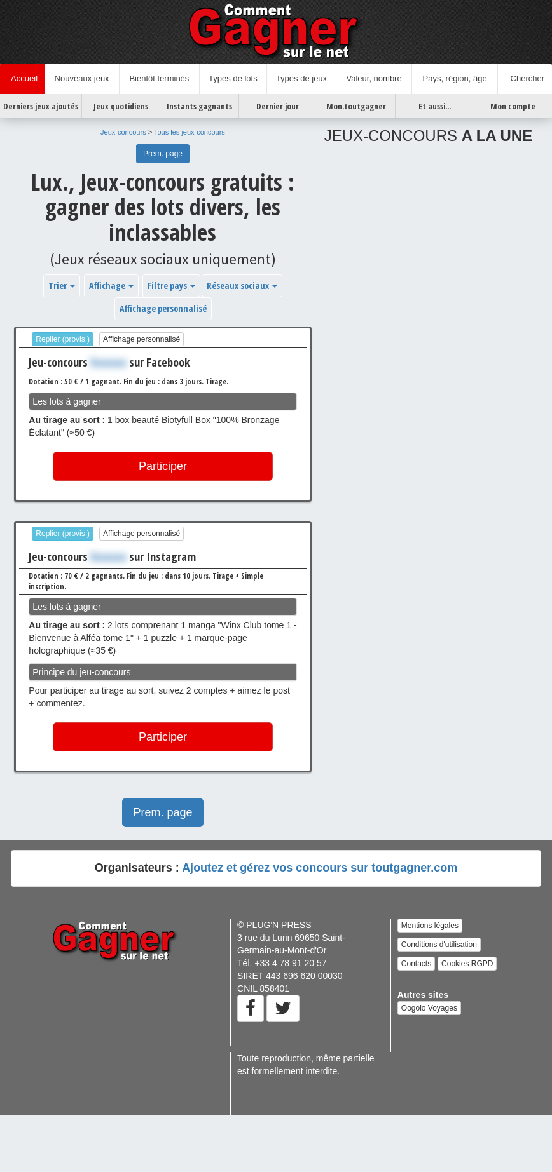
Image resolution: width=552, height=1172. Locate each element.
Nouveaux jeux (82, 78)
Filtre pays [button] (171, 286)
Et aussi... (434, 106)
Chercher (525, 78)
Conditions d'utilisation (439, 944)
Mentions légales (430, 925)
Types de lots (233, 78)
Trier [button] (61, 286)
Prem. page (163, 153)
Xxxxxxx (108, 362)
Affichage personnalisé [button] (163, 308)
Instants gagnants (199, 106)
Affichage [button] (111, 286)
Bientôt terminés (159, 78)
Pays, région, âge (454, 78)
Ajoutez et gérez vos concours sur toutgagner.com (319, 867)
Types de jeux (301, 78)
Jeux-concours (123, 132)
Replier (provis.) (63, 339)
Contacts (416, 963)
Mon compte (512, 106)
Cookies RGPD (467, 963)
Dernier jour (277, 106)
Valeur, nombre (373, 78)
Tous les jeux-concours (189, 132)
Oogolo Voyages (429, 1008)
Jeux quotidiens (120, 106)
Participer (163, 466)
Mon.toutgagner (356, 106)
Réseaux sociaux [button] (242, 286)
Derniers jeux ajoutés (40, 106)
